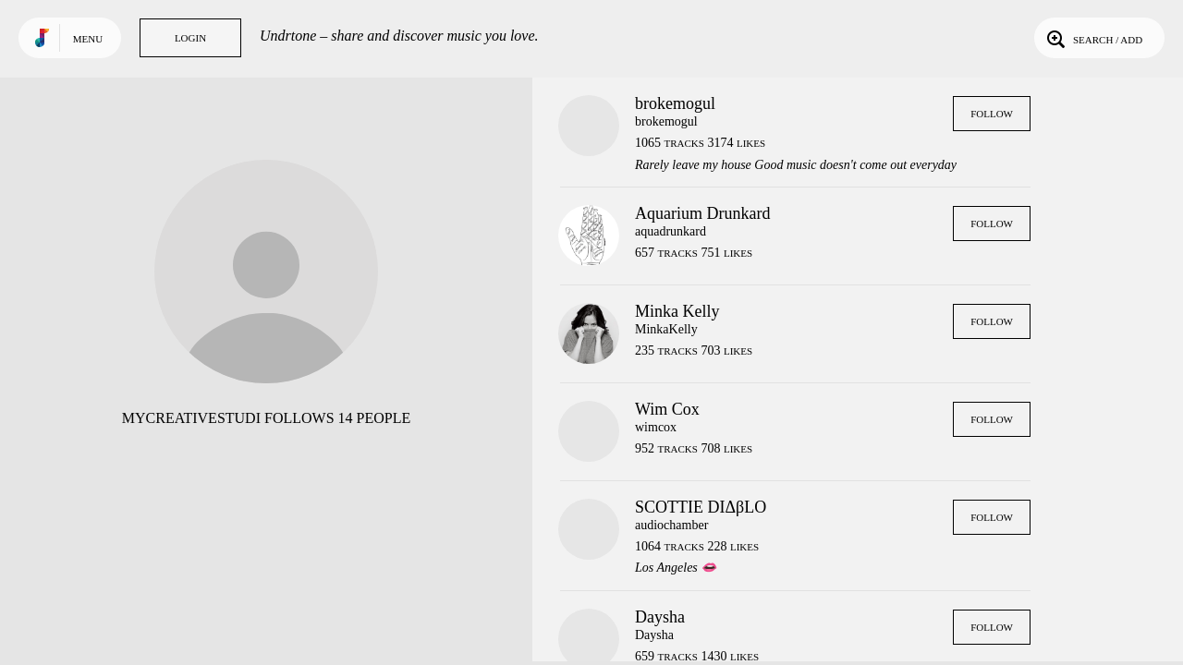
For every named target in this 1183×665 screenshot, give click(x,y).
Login (190, 37)
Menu (88, 38)
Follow (991, 113)
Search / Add (1092, 38)
